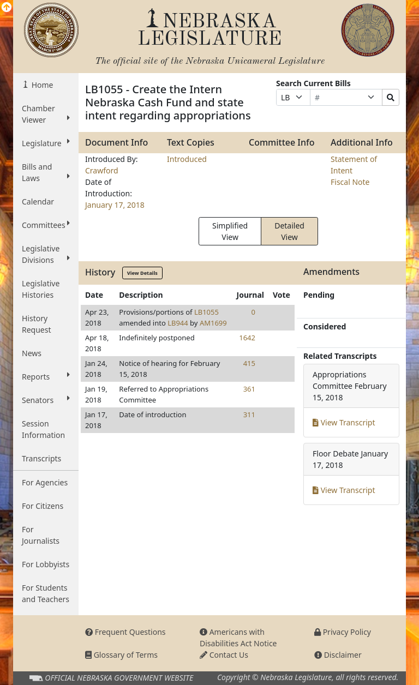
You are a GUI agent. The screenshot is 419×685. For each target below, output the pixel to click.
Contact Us (224, 655)
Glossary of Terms (121, 655)
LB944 (177, 323)
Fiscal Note (350, 182)
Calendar (38, 201)
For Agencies (45, 482)
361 (249, 389)
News (31, 353)
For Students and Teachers (45, 593)
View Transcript (344, 422)
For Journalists (40, 535)
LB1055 (206, 312)
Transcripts (41, 458)
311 (249, 414)
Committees (46, 224)
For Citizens (42, 506)
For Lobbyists (45, 564)
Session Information (43, 429)
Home (41, 85)
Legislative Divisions (46, 254)
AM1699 (213, 323)
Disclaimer (338, 655)
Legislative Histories (40, 289)
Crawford (101, 170)
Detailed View (289, 231)
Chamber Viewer (46, 114)
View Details (142, 273)
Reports (46, 376)
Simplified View (230, 231)
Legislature (46, 142)
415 (249, 363)
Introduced (187, 159)
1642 (247, 337)
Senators (46, 399)
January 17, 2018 (115, 205)
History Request (36, 324)
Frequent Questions (125, 632)
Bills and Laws (46, 172)
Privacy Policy (342, 632)
